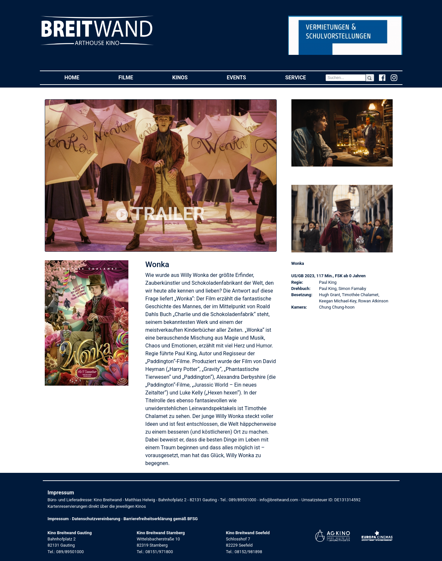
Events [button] (246, 77)
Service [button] (305, 77)
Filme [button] (135, 77)
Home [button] (81, 77)
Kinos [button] (189, 77)
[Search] (345, 77)
